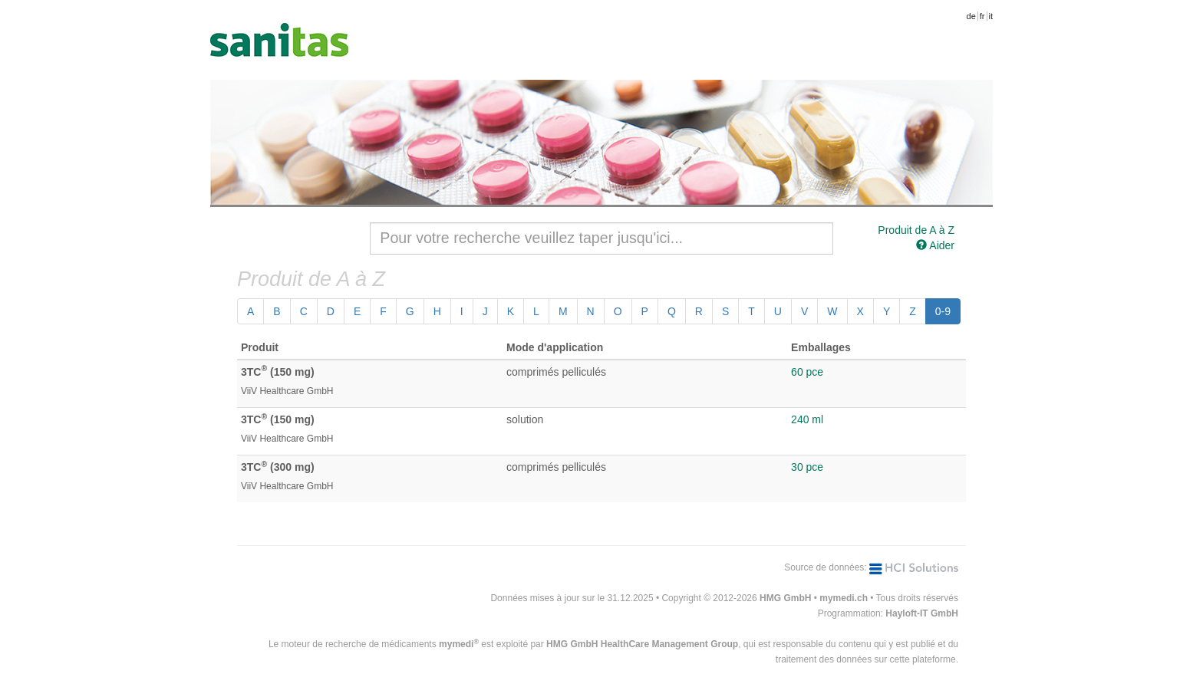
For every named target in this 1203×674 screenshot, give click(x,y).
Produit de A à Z (916, 230)
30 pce (807, 467)
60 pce (807, 372)
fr (982, 16)
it (991, 16)
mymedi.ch (843, 598)
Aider (935, 245)
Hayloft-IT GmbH (921, 613)
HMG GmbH (785, 598)
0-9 (943, 311)
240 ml (807, 419)
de (971, 16)
